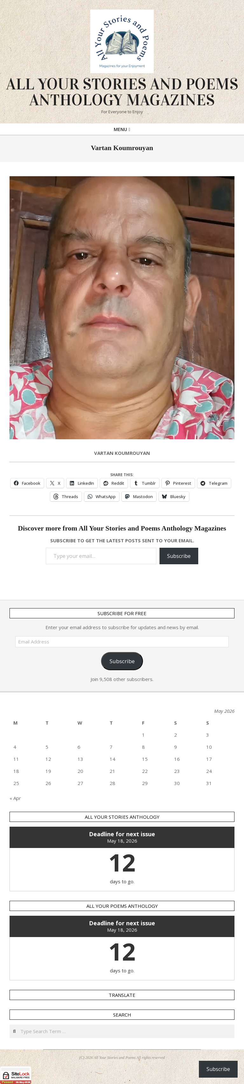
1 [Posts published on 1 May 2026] (143, 735)
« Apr (15, 798)
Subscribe (179, 555)
